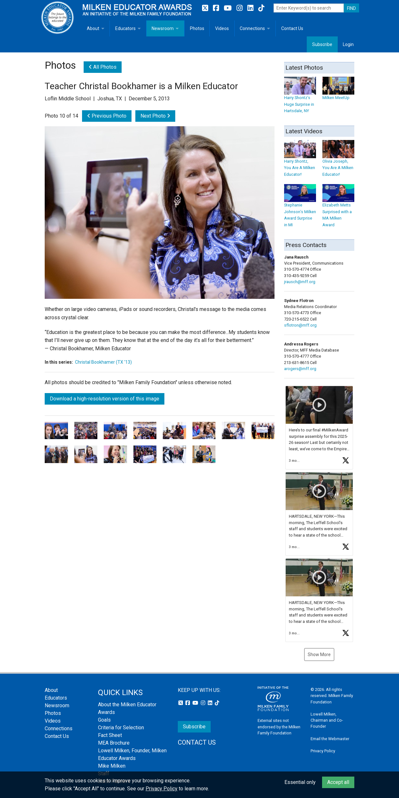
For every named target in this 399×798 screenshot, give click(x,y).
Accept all (338, 782)
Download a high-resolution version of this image (104, 399)
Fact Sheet (110, 735)
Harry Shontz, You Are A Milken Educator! (300, 161)
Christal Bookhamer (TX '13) (103, 362)
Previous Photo (106, 116)
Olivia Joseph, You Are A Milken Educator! (338, 161)
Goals (104, 720)
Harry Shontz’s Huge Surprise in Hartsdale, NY (300, 98)
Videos (222, 28)
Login (348, 44)
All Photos (103, 67)
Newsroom (163, 28)
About (93, 28)
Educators (125, 28)
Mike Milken (111, 766)
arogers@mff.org (300, 368)
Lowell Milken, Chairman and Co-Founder (327, 720)
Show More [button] (319, 654)
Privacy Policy (323, 750)
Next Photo (155, 116)
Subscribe (322, 44)
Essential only (300, 782)
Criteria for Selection (121, 727)
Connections (252, 28)
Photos (197, 28)
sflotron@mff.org (300, 325)
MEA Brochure (114, 743)
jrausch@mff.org (299, 281)
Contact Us (292, 28)
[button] (319, 427)
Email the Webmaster (330, 738)
